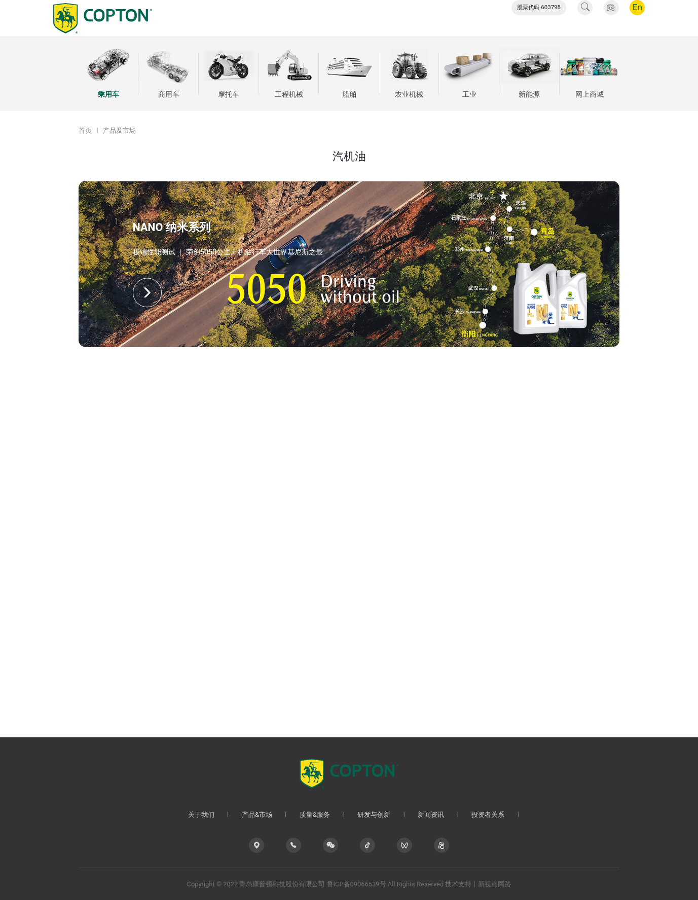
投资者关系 (466, 18)
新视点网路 (494, 884)
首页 (85, 130)
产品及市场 (119, 130)
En (637, 18)
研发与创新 (370, 18)
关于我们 (225, 18)
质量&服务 (320, 18)
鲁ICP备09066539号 (356, 884)
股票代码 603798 (539, 17)
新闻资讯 (418, 18)
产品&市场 (271, 18)
